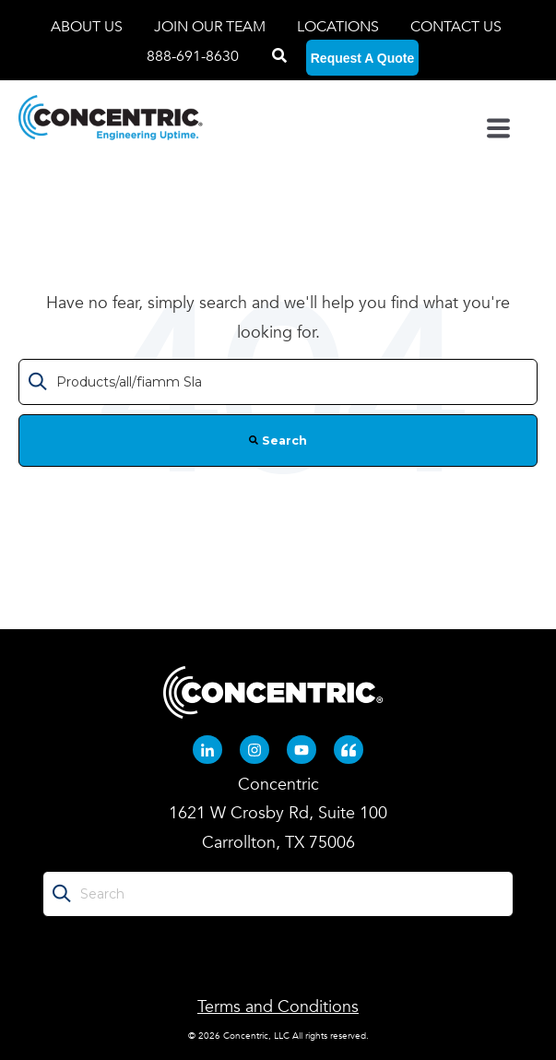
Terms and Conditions (278, 1006)
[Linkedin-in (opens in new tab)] (207, 750)
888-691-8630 (193, 56)
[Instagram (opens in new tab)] (254, 750)
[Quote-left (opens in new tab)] (348, 750)
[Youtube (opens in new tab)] (301, 750)
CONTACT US (456, 27)
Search (278, 440)
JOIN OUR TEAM (211, 27)
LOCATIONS (340, 27)
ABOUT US (88, 27)
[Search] (279, 56)
